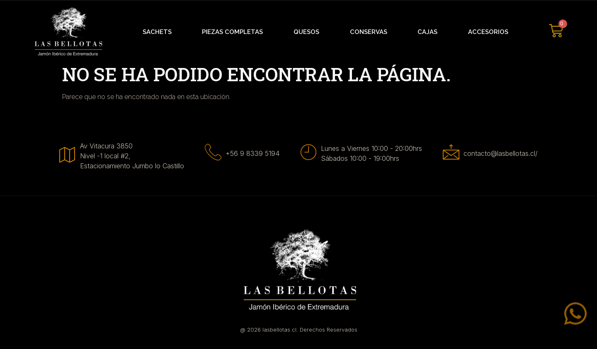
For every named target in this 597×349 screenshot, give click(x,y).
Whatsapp (543, 324)
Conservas (368, 32)
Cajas (427, 32)
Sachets (157, 32)
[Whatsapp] (575, 322)
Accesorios (488, 32)
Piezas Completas (232, 32)
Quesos (306, 32)
